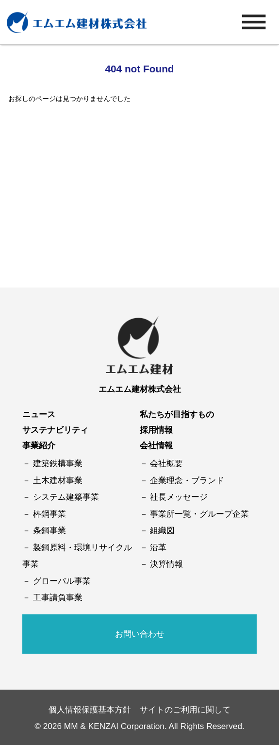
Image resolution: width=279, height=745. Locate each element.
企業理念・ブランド (187, 480)
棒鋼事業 (49, 514)
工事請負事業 (57, 597)
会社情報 (156, 445)
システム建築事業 (66, 497)
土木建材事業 (57, 480)
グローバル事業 (62, 581)
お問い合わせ (139, 634)
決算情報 (166, 564)
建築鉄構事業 (57, 463)
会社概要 (166, 463)
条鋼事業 (49, 530)
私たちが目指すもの (177, 414)
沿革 (158, 547)
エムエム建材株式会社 (139, 389)
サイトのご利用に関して (185, 709)
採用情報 (156, 430)
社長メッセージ (179, 497)
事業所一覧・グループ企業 (199, 514)
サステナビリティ (55, 430)
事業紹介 (38, 445)
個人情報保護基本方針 (90, 709)
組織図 (162, 530)
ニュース (38, 414)
